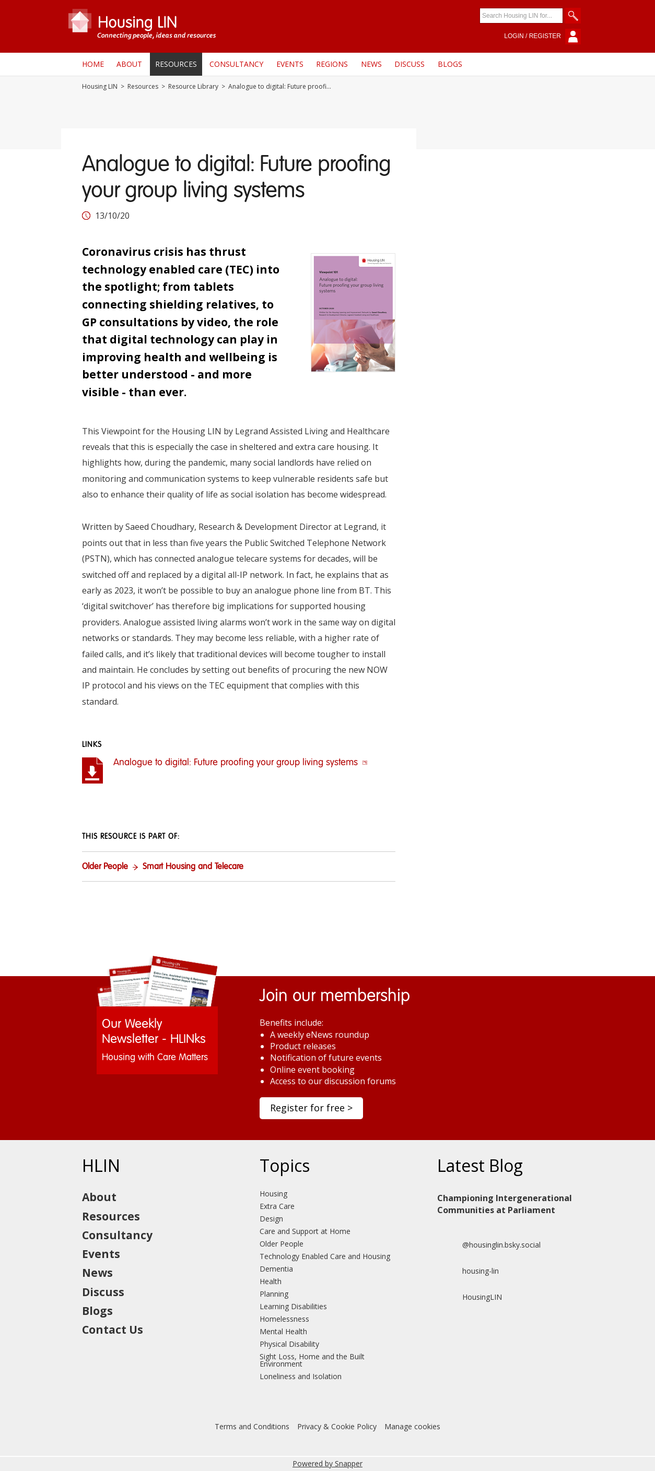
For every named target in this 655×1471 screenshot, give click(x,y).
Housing (273, 1194)
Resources (176, 64)
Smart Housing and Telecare (193, 867)
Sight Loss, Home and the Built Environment (312, 1360)
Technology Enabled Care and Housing (325, 1256)
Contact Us (112, 1329)
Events (289, 64)
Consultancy (236, 64)
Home (93, 64)
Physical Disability (289, 1344)
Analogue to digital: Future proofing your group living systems (240, 762)
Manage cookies (412, 1426)
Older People (105, 867)
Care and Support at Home (305, 1231)
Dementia (276, 1269)
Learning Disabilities (293, 1306)
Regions (332, 64)
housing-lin (468, 1271)
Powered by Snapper (327, 1463)
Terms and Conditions (252, 1426)
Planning (274, 1294)
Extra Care (277, 1206)
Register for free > (311, 1107)
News (371, 64)
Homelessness (284, 1319)
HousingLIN (469, 1297)
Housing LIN (100, 86)
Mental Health (283, 1331)
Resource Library (193, 86)
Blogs (450, 64)
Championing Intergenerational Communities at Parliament (504, 1203)
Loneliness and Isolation (301, 1376)
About (129, 64)
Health (271, 1281)
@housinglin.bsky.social (489, 1245)
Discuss (409, 64)
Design (271, 1219)
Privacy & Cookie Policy (337, 1426)
